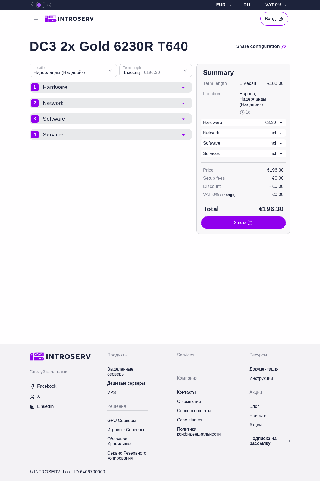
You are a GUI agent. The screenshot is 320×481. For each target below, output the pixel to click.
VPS (111, 392)
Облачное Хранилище (119, 441)
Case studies (189, 420)
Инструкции (261, 378)
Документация (263, 369)
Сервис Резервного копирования (126, 455)
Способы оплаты (194, 410)
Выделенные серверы (120, 371)
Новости (257, 415)
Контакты (186, 392)
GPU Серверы (121, 420)
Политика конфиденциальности (199, 431)
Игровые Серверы (125, 429)
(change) (228, 195)
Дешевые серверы (126, 383)
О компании (189, 401)
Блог (254, 406)
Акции (255, 425)
